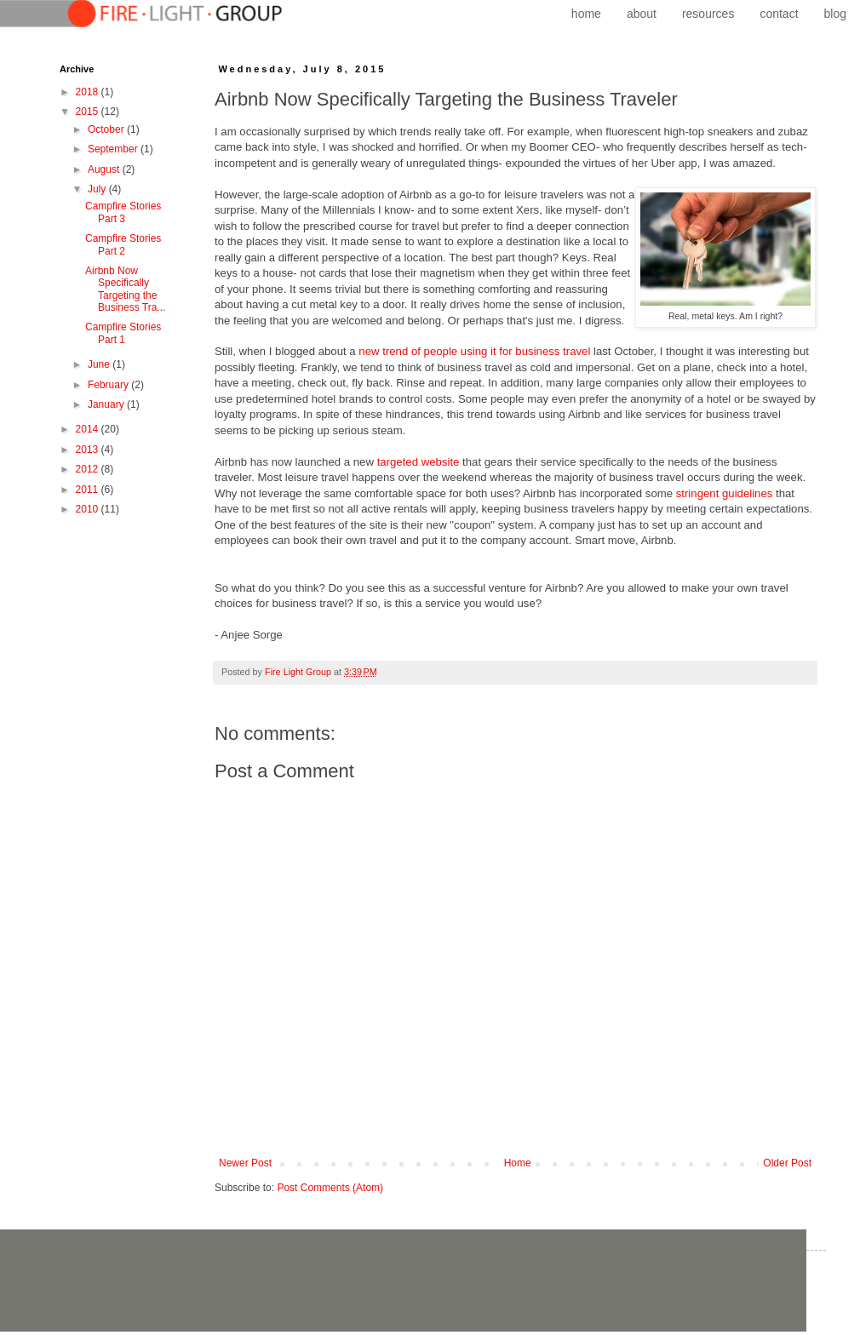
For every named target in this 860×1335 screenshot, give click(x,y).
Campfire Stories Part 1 (123, 333)
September (114, 149)
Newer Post (245, 1163)
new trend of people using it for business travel (474, 351)
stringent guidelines (724, 493)
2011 (88, 490)
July (98, 189)
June (100, 364)
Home (517, 1163)
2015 (88, 111)
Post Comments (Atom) (330, 1188)
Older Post (787, 1163)
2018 (88, 92)
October (107, 129)
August (105, 169)
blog (835, 13)
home (586, 13)
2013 (88, 450)
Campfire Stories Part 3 (123, 212)
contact (779, 13)
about (641, 13)
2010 (88, 509)
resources (708, 13)
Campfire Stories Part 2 (123, 244)
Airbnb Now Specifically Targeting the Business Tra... (125, 289)
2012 (88, 469)
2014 (88, 429)
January (107, 404)
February (109, 385)
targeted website (418, 462)
